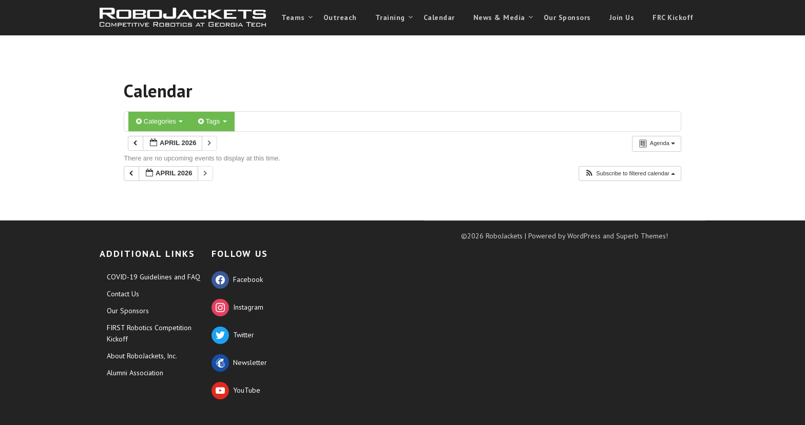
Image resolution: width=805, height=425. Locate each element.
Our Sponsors (567, 17)
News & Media (499, 17)
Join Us (622, 17)
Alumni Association (135, 372)
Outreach (340, 17)
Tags (212, 121)
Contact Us (123, 293)
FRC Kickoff (673, 17)
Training (390, 17)
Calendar (439, 17)
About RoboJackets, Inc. (142, 355)
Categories (159, 121)
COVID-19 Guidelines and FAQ (153, 276)
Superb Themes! (642, 235)
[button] (629, 173)
